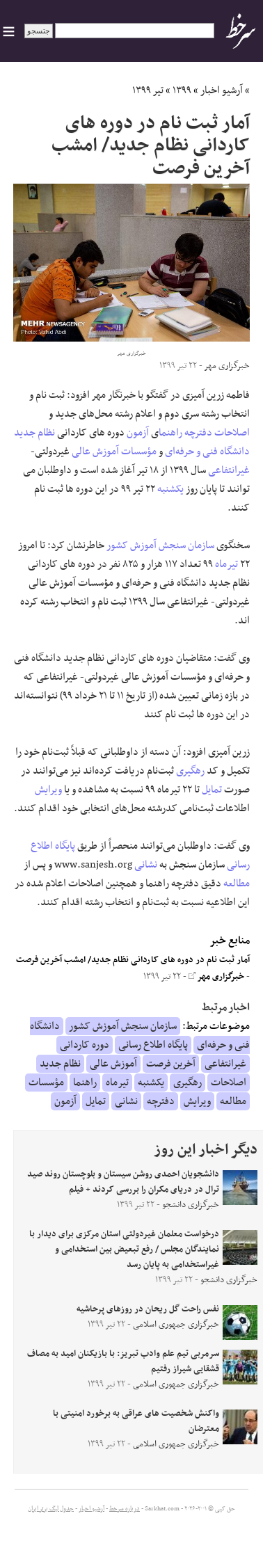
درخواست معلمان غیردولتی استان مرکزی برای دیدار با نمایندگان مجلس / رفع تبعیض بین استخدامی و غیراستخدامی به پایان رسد (124, 1249)
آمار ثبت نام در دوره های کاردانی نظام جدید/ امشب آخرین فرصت (133, 960)
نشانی (145, 865)
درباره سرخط (124, 1509)
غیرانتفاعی (229, 470)
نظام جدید (34, 433)
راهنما (170, 433)
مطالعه (236, 884)
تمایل (212, 790)
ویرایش (48, 790)
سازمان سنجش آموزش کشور (160, 545)
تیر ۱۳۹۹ (148, 90)
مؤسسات (139, 451)
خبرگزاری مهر (216, 976)
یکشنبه (170, 489)
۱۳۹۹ (182, 90)
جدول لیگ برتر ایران (51, 1509)
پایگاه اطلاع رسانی (153, 1045)
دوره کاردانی (84, 1045)
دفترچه (198, 433)
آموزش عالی (95, 451)
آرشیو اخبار (221, 90)
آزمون (138, 433)
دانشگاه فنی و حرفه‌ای (207, 451)
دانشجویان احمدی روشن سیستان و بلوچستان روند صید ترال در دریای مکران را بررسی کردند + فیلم (123, 1182)
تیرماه (226, 564)
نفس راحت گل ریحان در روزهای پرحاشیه (148, 1309)
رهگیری (190, 771)
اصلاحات (232, 433)
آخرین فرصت (171, 1064)
